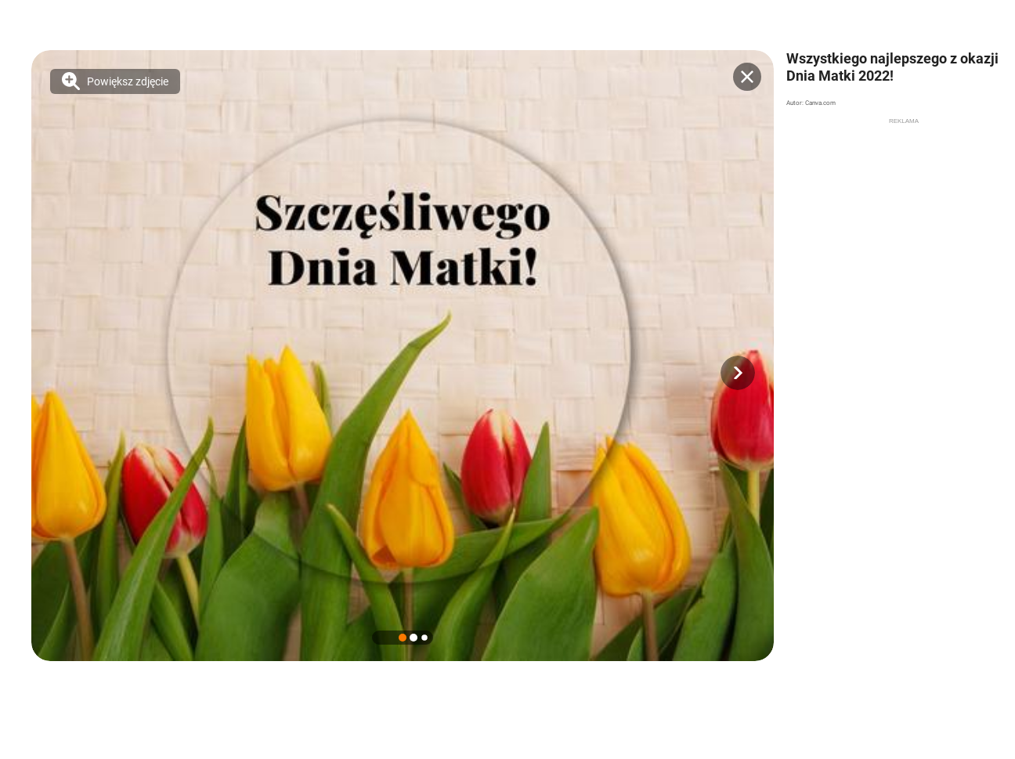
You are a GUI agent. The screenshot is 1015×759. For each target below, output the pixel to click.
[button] (738, 373)
